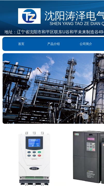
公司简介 (86, 44)
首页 (21, 44)
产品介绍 (53, 44)
